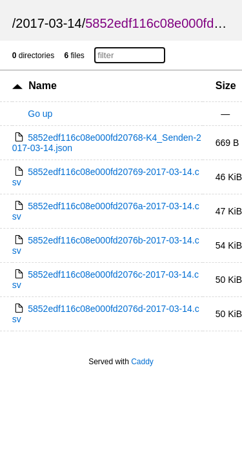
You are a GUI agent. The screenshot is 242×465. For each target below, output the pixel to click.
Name (42, 85)
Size (226, 85)
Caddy (142, 361)
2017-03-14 (48, 23)
